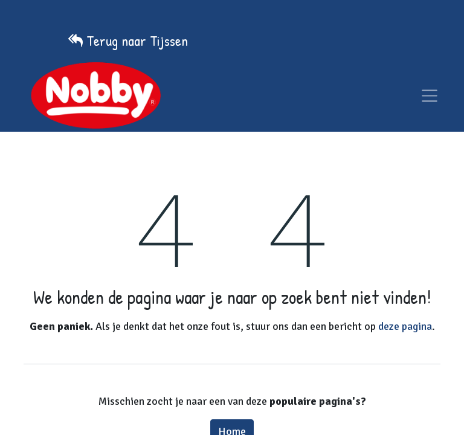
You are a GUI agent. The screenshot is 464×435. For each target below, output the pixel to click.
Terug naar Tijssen (137, 40)
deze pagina (405, 326)
